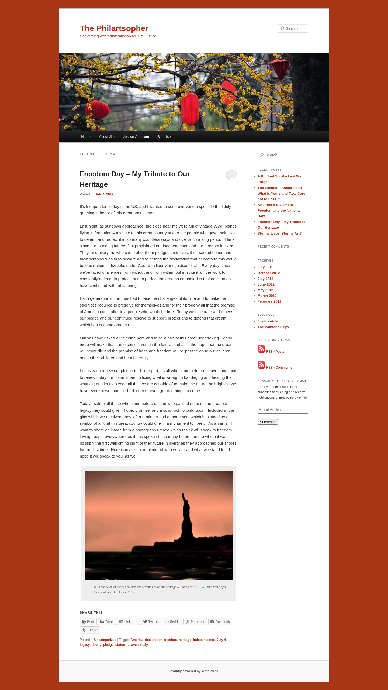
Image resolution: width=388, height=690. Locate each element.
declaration (153, 640)
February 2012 (269, 301)
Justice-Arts (268, 321)
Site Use (164, 137)
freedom (170, 640)
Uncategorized (105, 640)
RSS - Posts (275, 351)
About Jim (107, 137)
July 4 (221, 640)
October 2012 (269, 273)
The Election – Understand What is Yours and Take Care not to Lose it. (281, 193)
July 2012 (265, 279)
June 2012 (266, 284)
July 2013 (265, 267)
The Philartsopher (114, 28)
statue (120, 645)
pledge (108, 645)
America (136, 640)
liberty (96, 645)
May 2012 (265, 290)
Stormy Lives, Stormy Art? (280, 233)
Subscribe (268, 422)
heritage (185, 640)
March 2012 (267, 296)
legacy (85, 645)
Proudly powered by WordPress (193, 671)
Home (86, 137)
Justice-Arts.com (136, 137)
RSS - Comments (279, 367)
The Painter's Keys (273, 327)
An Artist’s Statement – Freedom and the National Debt (279, 210)
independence (204, 640)
